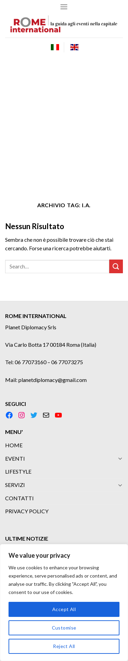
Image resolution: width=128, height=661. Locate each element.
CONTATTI (19, 498)
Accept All (64, 609)
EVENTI (15, 458)
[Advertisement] (64, 124)
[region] (64, 602)
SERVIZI (15, 484)
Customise (64, 628)
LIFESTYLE (18, 471)
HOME (14, 445)
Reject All (64, 646)
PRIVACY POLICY (26, 511)
